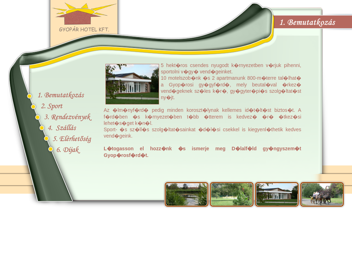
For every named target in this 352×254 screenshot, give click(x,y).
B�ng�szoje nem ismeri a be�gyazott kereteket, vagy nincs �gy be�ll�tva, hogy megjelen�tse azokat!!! (202, 118)
